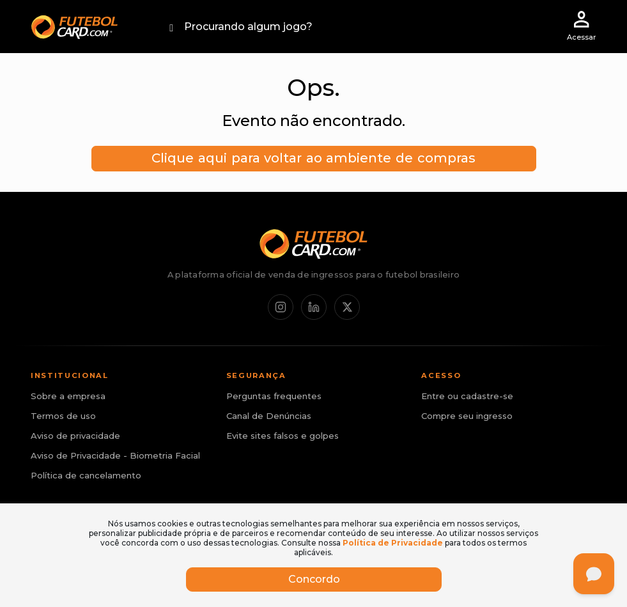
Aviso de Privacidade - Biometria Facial (115, 455)
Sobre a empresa (68, 396)
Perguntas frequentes (273, 396)
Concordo (313, 579)
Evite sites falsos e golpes (282, 435)
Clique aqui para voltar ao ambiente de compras (313, 158)
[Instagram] (280, 307)
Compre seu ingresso (467, 416)
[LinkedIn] (314, 307)
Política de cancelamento (86, 475)
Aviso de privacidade (75, 435)
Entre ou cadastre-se (467, 396)
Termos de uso (63, 416)
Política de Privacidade (393, 543)
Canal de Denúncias (268, 416)
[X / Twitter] (347, 307)
